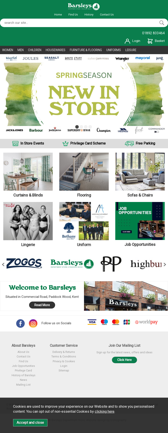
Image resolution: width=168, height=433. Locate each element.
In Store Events (32, 143)
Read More (42, 305)
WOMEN (7, 50)
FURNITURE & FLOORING (86, 50)
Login (132, 41)
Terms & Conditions (63, 356)
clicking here (104, 411)
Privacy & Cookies (64, 361)
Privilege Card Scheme (88, 143)
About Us (23, 352)
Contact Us (107, 14)
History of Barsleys (23, 375)
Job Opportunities (23, 365)
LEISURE (130, 50)
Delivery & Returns (63, 352)
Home (58, 14)
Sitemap (64, 370)
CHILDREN (34, 50)
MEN (21, 50)
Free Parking (145, 143)
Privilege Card (23, 370)
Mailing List (23, 384)
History (88, 14)
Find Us (73, 14)
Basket (156, 41)
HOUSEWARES (55, 50)
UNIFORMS (113, 50)
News (23, 379)
